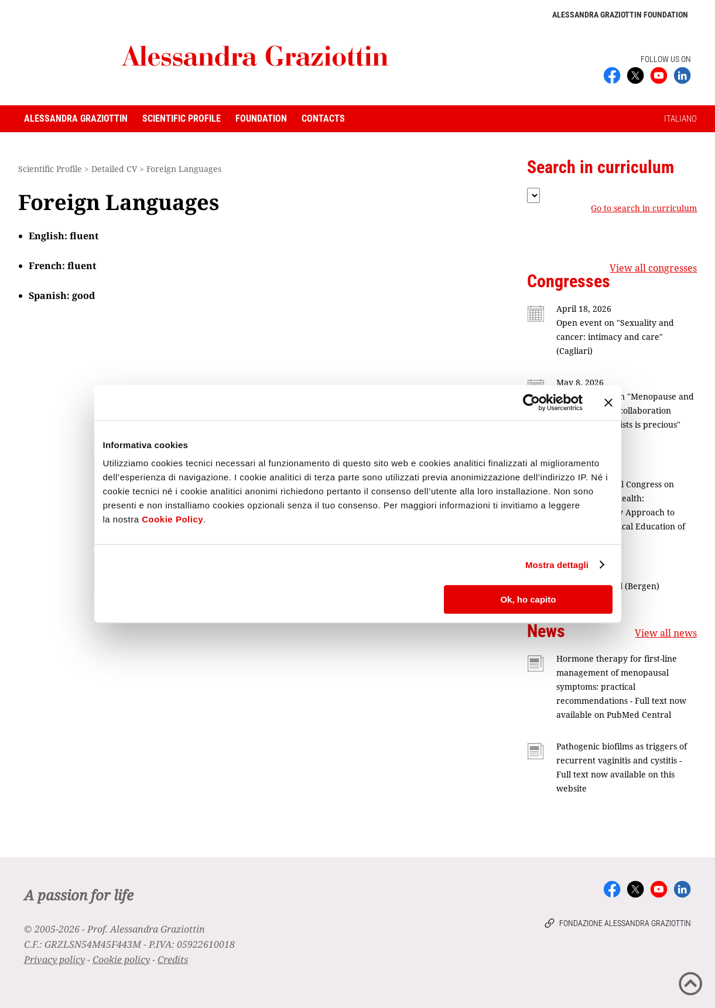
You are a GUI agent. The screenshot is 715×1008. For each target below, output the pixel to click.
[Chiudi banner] (608, 402)
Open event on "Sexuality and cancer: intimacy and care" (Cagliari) (615, 336)
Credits (173, 959)
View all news (666, 633)
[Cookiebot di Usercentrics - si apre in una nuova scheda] (531, 402)
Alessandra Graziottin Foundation (620, 14)
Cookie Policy (172, 519)
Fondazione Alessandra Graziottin (625, 923)
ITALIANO (680, 118)
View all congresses (653, 268)
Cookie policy (121, 959)
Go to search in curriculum (644, 208)
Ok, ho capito (528, 599)
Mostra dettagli (557, 565)
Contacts (323, 118)
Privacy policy (54, 959)
